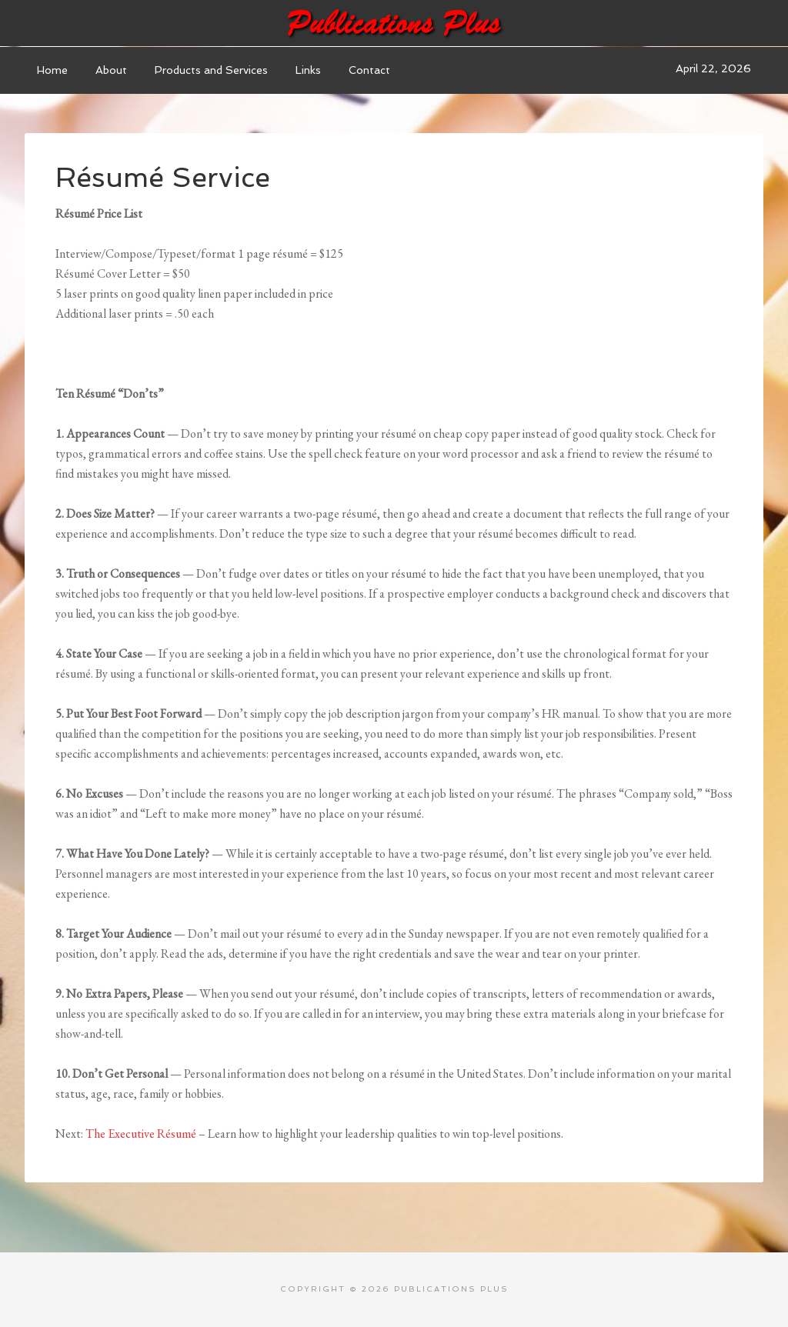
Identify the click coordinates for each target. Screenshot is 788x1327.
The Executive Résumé (140, 1133)
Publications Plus (394, 23)
